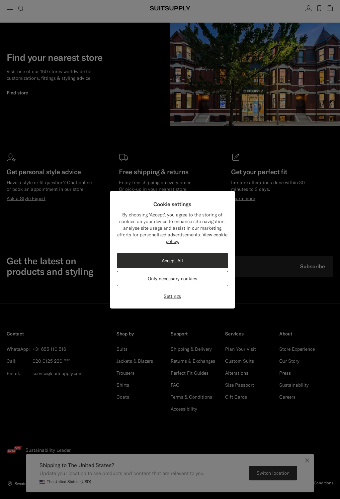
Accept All (172, 261)
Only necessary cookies (172, 279)
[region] (172, 250)
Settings (172, 296)
